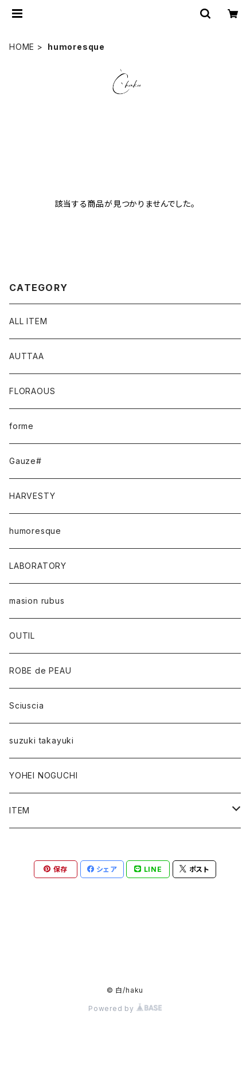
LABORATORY (38, 566)
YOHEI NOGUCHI (43, 775)
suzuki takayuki (41, 740)
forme (21, 426)
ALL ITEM (28, 321)
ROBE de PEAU (40, 670)
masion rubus (37, 600)
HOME (21, 47)
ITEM (19, 810)
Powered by (125, 1008)
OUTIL (22, 635)
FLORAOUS (32, 391)
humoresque (35, 531)
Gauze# (25, 461)
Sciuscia (26, 705)
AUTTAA (26, 356)
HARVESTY (32, 496)
